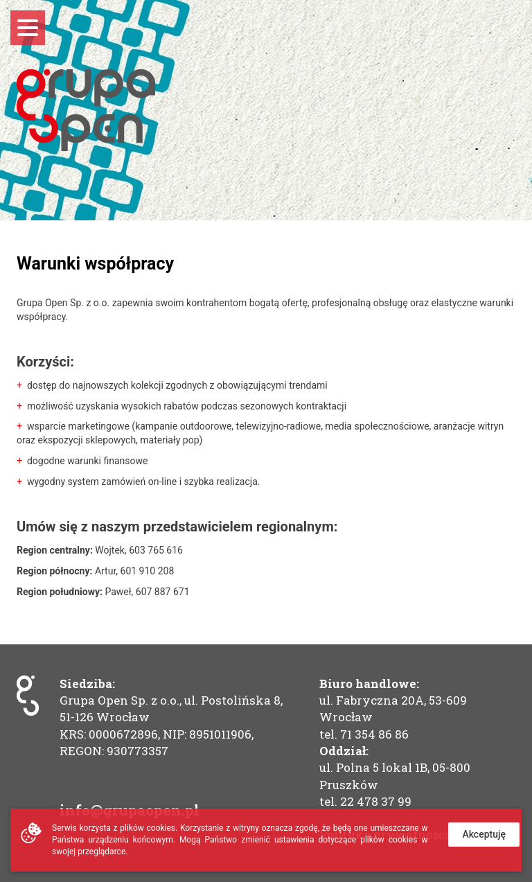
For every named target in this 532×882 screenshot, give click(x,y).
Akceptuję (484, 834)
